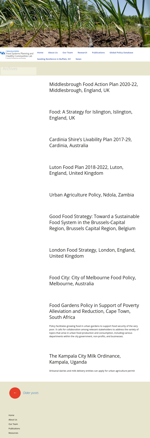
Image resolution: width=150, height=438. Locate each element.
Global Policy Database (121, 52)
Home (40, 52)
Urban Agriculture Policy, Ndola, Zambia (91, 195)
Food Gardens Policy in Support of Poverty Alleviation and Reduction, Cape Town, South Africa (94, 311)
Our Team (68, 52)
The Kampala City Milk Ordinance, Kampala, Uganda (85, 359)
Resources (13, 433)
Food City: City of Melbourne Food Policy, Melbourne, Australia (92, 280)
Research (82, 52)
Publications (98, 52)
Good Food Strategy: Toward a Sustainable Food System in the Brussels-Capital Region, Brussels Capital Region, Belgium (94, 222)
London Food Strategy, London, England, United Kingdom (92, 253)
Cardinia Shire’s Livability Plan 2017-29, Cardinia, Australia (90, 142)
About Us (53, 52)
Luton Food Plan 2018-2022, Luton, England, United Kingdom (86, 170)
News (78, 58)
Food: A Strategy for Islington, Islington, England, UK (90, 115)
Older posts (24, 393)
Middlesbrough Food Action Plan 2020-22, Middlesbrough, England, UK (93, 87)
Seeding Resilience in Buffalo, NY (54, 58)
